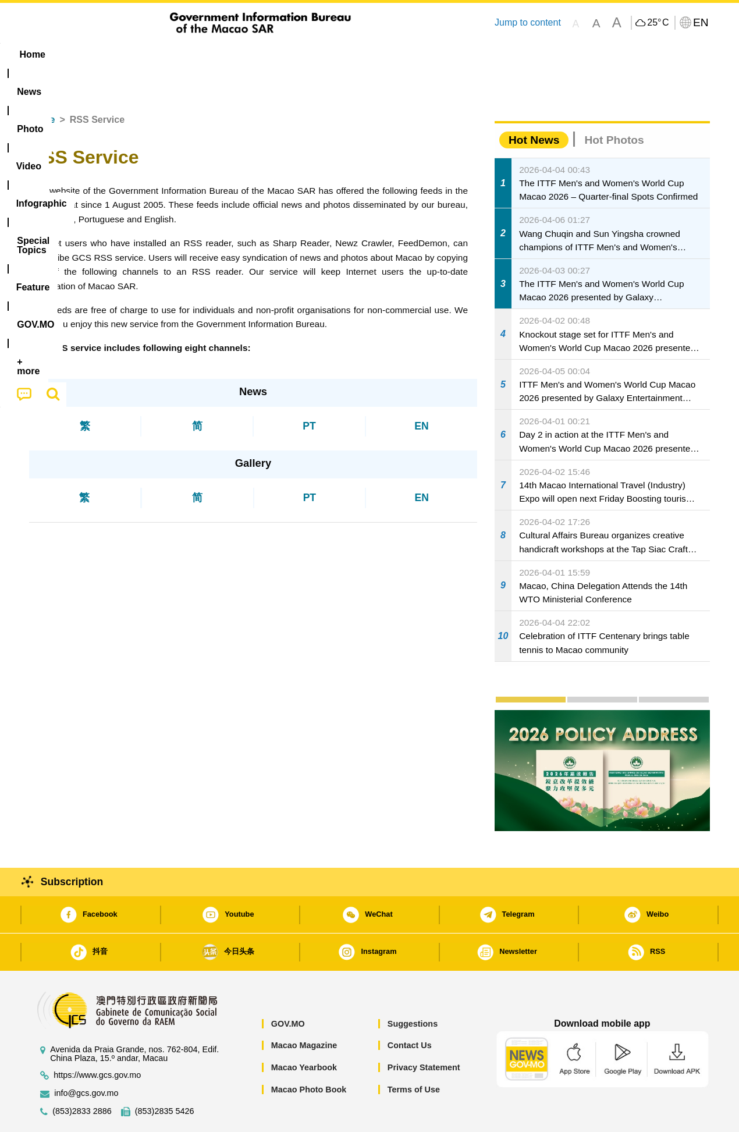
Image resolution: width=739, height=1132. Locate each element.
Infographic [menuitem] (262, 54)
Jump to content (528, 22)
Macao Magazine (304, 1009)
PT (309, 390)
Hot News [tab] (534, 104)
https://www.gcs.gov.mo (97, 1039)
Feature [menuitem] (415, 54)
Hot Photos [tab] (614, 104)
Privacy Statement (424, 1032)
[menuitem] (102, 55)
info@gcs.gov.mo (86, 1057)
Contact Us (410, 1009)
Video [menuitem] (202, 54)
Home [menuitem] (53, 54)
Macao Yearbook (304, 1032)
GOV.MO (288, 988)
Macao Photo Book (309, 1054)
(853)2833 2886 (82, 1075)
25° (658, 22)
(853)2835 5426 (164, 1075)
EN (421, 390)
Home (42, 84)
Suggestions (413, 988)
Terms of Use (414, 1054)
